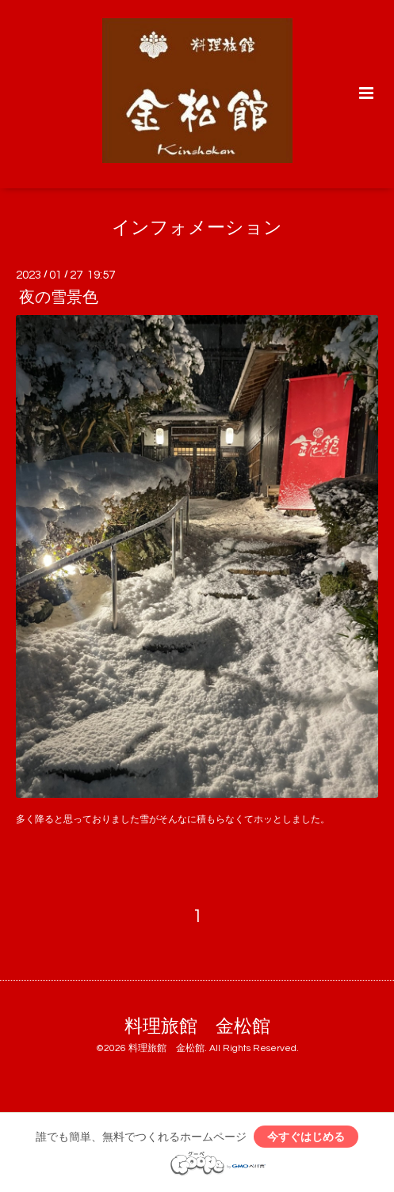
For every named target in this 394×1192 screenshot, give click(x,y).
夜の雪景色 (58, 298)
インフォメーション (197, 228)
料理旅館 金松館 (197, 1026)
